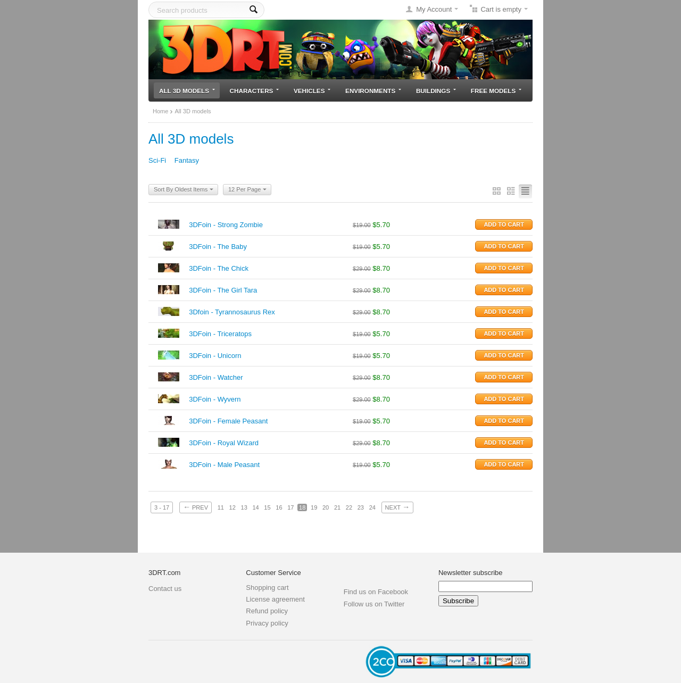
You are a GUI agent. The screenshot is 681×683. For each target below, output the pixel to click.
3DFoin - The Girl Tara (223, 290)
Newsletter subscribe (470, 573)
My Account (434, 9)
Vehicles (312, 90)
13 (244, 507)
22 (349, 507)
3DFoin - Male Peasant (224, 465)
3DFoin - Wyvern (214, 399)
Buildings (436, 90)
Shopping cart (267, 588)
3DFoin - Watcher (216, 377)
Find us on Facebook (376, 592)
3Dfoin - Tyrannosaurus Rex (232, 312)
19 (314, 507)
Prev (195, 507)
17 (290, 507)
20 (325, 507)
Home (160, 111)
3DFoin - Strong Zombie (226, 225)
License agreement (275, 599)
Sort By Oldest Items (183, 190)
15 (267, 507)
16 (279, 507)
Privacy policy (267, 623)
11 (221, 507)
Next (397, 507)
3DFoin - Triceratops (220, 334)
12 (232, 507)
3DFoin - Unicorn (215, 356)
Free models (496, 90)
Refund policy (267, 611)
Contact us (164, 589)
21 (337, 507)
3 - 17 (161, 507)
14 (255, 507)
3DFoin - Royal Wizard (224, 443)
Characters (254, 90)
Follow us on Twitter (374, 604)
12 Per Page (247, 190)
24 (372, 507)
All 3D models (187, 90)
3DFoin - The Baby (218, 247)
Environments (373, 90)
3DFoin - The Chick (218, 268)
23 (361, 507)
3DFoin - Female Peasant (228, 421)
